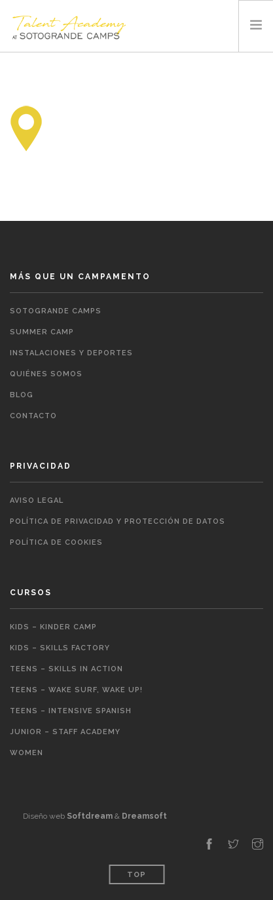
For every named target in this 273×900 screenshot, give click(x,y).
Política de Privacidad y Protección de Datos (117, 521)
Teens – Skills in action (66, 669)
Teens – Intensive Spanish (71, 711)
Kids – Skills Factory (60, 648)
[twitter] (233, 844)
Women (26, 753)
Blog (21, 395)
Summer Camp (42, 332)
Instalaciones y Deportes (71, 353)
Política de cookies (56, 542)
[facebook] (209, 844)
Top (136, 875)
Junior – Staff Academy (65, 732)
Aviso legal (37, 500)
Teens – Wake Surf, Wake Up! (76, 690)
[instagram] (257, 844)
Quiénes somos (46, 374)
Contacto (33, 416)
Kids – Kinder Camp (53, 627)
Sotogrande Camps (55, 311)
